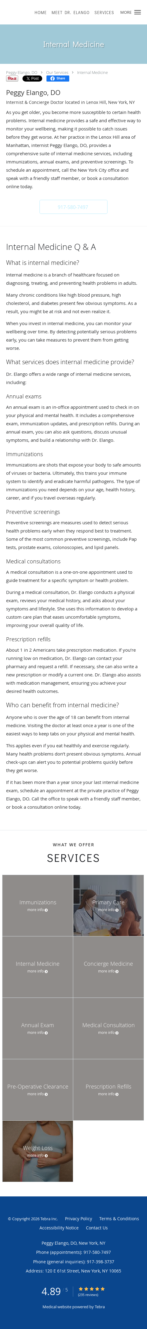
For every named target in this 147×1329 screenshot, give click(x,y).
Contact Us (97, 1228)
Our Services (57, 72)
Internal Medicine (92, 72)
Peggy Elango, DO (21, 72)
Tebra (100, 1306)
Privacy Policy (78, 1218)
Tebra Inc (48, 1218)
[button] (137, 12)
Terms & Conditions (119, 1218)
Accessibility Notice (59, 1228)
